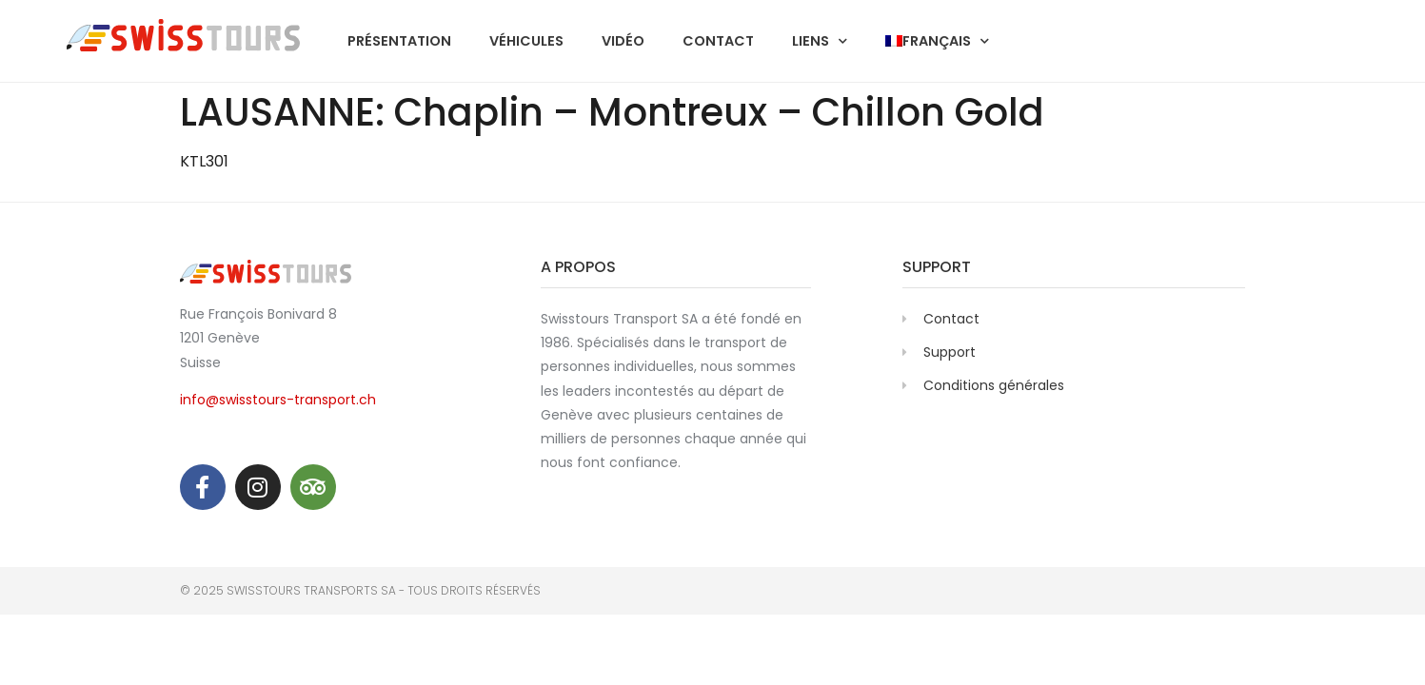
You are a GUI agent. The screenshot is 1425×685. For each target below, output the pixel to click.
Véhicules (526, 40)
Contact (718, 40)
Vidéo (623, 40)
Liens (819, 41)
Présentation (399, 40)
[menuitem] (937, 41)
